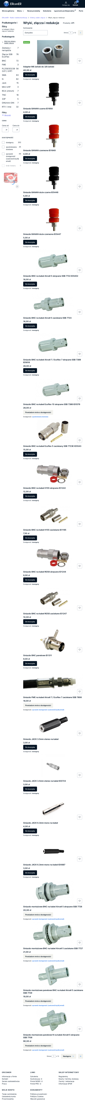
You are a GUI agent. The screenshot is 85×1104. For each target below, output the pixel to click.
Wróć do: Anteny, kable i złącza (9, 42)
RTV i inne (10, 107)
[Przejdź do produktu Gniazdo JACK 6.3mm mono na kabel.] (53, 808)
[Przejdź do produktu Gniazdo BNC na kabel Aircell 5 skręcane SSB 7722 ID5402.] (53, 261)
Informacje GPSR (65, 1084)
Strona (66, 33)
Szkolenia (34, 1076)
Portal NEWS (35, 1081)
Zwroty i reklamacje (66, 1081)
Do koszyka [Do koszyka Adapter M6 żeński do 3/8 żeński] (30, 75)
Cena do (16, 125)
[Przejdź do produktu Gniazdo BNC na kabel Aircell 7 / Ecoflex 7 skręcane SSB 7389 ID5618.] (53, 345)
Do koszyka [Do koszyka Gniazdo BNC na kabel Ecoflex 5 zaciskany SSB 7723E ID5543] (30, 454)
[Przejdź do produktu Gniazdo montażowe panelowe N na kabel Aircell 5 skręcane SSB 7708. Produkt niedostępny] (53, 1020)
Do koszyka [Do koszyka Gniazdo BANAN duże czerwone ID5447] (30, 242)
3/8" (10, 99)
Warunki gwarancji (37, 1099)
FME (10, 64)
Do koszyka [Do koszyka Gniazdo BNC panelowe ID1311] (30, 664)
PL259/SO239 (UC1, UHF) (10, 69)
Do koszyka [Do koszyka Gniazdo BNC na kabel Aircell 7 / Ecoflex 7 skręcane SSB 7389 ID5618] (30, 370)
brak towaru (11, 166)
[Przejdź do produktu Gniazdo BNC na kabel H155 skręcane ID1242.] (53, 473)
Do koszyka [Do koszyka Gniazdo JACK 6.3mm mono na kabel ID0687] (30, 873)
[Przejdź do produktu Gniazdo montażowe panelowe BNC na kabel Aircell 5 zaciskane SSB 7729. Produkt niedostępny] (53, 976)
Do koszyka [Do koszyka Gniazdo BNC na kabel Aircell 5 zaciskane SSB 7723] (30, 326)
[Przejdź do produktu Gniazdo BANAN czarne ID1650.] (53, 94)
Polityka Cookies (36, 1096)
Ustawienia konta (9, 1096)
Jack (10, 83)
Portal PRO (34, 1084)
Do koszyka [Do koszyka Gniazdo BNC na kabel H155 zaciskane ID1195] (30, 538)
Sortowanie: (28, 28)
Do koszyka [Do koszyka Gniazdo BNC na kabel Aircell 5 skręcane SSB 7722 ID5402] (30, 284)
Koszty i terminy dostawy (69, 1079)
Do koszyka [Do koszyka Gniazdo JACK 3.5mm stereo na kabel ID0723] (30, 789)
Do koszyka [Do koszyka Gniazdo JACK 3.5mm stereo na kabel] (30, 747)
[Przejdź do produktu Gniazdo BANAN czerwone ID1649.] (53, 136)
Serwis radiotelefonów (11, 1081)
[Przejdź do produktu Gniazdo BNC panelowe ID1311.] (53, 641)
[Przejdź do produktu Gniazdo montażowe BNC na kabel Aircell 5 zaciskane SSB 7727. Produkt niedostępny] (53, 934)
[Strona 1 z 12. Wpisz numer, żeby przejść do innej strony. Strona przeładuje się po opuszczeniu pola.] (71, 32)
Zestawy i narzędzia (10, 49)
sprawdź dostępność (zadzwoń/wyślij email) (12, 157)
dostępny (10, 142)
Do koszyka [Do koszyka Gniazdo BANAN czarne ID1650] (30, 117)
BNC (10, 61)
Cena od (5, 125)
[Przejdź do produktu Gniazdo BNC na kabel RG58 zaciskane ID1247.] (53, 599)
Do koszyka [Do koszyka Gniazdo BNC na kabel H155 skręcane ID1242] (30, 496)
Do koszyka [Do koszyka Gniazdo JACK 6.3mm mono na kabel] (30, 831)
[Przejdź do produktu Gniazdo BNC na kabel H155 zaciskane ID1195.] (53, 515)
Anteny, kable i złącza (37, 18)
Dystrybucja (35, 1079)
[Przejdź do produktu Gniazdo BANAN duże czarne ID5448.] (53, 178)
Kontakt (5, 1079)
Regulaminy (63, 1076)
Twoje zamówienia (9, 1094)
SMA (10, 75)
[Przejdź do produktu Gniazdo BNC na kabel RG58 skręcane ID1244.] (53, 557)
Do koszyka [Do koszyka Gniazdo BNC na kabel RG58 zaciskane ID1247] (30, 622)
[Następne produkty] (68, 1056)
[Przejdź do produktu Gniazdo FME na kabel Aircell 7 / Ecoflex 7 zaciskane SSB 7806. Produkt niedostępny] (53, 683)
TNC (10, 95)
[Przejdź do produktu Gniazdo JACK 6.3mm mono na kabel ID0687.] (53, 850)
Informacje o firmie (9, 1076)
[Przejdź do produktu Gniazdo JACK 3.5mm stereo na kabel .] (53, 725)
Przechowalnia (8, 1099)
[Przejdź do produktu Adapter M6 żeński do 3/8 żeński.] (53, 52)
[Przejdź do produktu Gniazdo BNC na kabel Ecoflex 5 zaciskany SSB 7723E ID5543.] (53, 432)
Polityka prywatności (38, 1094)
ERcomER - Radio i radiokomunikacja (14, 18)
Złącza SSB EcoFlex (10, 55)
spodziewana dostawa (11, 148)
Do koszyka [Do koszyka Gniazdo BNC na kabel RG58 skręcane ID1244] (30, 580)
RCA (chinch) (10, 91)
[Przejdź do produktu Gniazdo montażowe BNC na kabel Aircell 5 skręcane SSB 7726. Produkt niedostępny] (53, 892)
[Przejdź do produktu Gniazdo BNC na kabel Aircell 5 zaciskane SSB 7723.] (53, 303)
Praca (4, 1084)
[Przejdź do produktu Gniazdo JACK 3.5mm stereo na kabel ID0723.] (53, 766)
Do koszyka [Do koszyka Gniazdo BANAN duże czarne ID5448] (30, 200)
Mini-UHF (10, 87)
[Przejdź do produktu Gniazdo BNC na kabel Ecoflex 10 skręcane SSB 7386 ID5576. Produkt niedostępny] (53, 390)
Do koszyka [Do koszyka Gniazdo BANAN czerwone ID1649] (30, 159)
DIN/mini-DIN (10, 103)
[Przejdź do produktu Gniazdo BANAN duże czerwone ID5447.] (53, 220)
